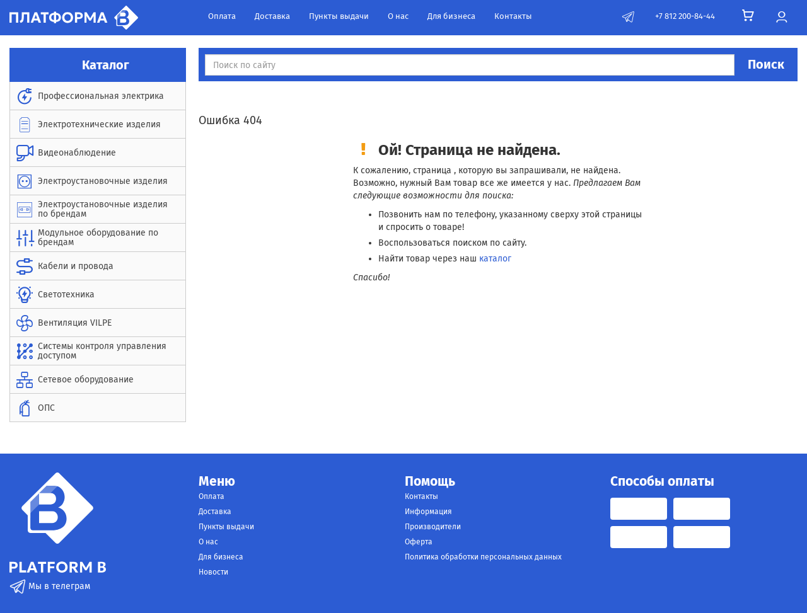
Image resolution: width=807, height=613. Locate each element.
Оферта (419, 541)
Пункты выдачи (339, 16)
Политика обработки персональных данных (483, 557)
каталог (495, 258)
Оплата (222, 16)
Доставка (272, 16)
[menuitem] (97, 96)
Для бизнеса (451, 16)
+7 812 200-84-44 (685, 16)
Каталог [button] (97, 64)
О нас (398, 16)
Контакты (513, 16)
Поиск (766, 64)
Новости (213, 572)
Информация (428, 511)
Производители (433, 526)
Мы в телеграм (49, 586)
